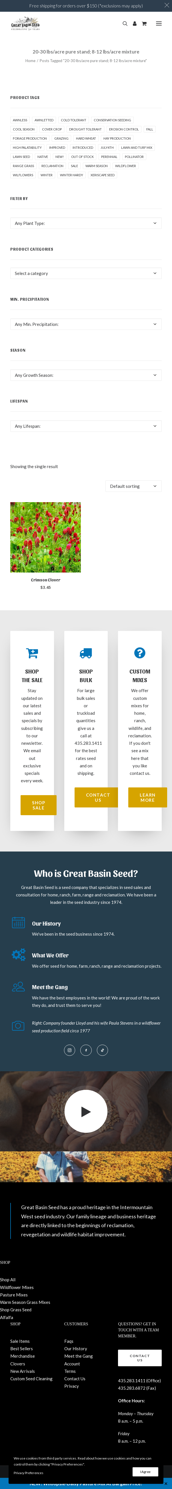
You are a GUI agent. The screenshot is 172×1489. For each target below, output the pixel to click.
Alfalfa (6, 1317)
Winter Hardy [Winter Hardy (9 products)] (71, 175)
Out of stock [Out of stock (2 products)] (82, 157)
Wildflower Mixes (17, 1287)
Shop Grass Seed (15, 1309)
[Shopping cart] (142, 23)
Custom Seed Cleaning (31, 1378)
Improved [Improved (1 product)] (57, 147)
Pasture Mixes (14, 1294)
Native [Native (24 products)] (42, 157)
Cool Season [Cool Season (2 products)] (24, 129)
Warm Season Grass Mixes (25, 1302)
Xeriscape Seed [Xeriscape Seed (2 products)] (103, 175)
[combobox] (86, 223)
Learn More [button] (148, 797)
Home (30, 60)
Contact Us (74, 1378)
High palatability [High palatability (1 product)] (27, 147)
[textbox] (86, 223)
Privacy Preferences (28, 1473)
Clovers (17, 1363)
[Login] (132, 23)
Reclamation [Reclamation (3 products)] (52, 166)
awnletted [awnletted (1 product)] (44, 120)
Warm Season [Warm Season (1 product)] (96, 166)
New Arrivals (22, 1371)
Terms (70, 1371)
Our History (75, 1348)
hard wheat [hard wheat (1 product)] (86, 138)
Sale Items (20, 1341)
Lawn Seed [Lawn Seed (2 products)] (21, 157)
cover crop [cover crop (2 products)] (52, 129)
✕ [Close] (166, 1483)
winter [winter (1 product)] (47, 175)
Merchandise (22, 1356)
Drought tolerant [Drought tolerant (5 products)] (85, 129)
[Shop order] (133, 486)
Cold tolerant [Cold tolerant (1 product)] (73, 120)
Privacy (71, 1386)
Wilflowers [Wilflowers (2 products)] (23, 175)
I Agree (145, 1472)
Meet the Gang (78, 1356)
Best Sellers (21, 1348)
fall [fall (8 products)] (149, 129)
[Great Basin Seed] (25, 23)
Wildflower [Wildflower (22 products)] (125, 166)
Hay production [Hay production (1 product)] (117, 138)
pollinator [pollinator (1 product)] (134, 157)
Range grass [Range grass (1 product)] (23, 166)
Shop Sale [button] (39, 805)
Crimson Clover (45, 579)
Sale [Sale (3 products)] (74, 166)
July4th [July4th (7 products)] (107, 147)
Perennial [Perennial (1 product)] (109, 157)
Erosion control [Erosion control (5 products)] (124, 129)
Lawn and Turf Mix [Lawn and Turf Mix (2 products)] (136, 147)
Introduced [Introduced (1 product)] (83, 147)
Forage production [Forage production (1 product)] (30, 138)
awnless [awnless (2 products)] (20, 120)
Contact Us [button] (99, 797)
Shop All (7, 1279)
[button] (159, 23)
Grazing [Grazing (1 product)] (61, 138)
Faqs (68, 1341)
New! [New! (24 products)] (59, 157)
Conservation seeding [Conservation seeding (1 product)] (112, 120)
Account (72, 1363)
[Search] (122, 23)
